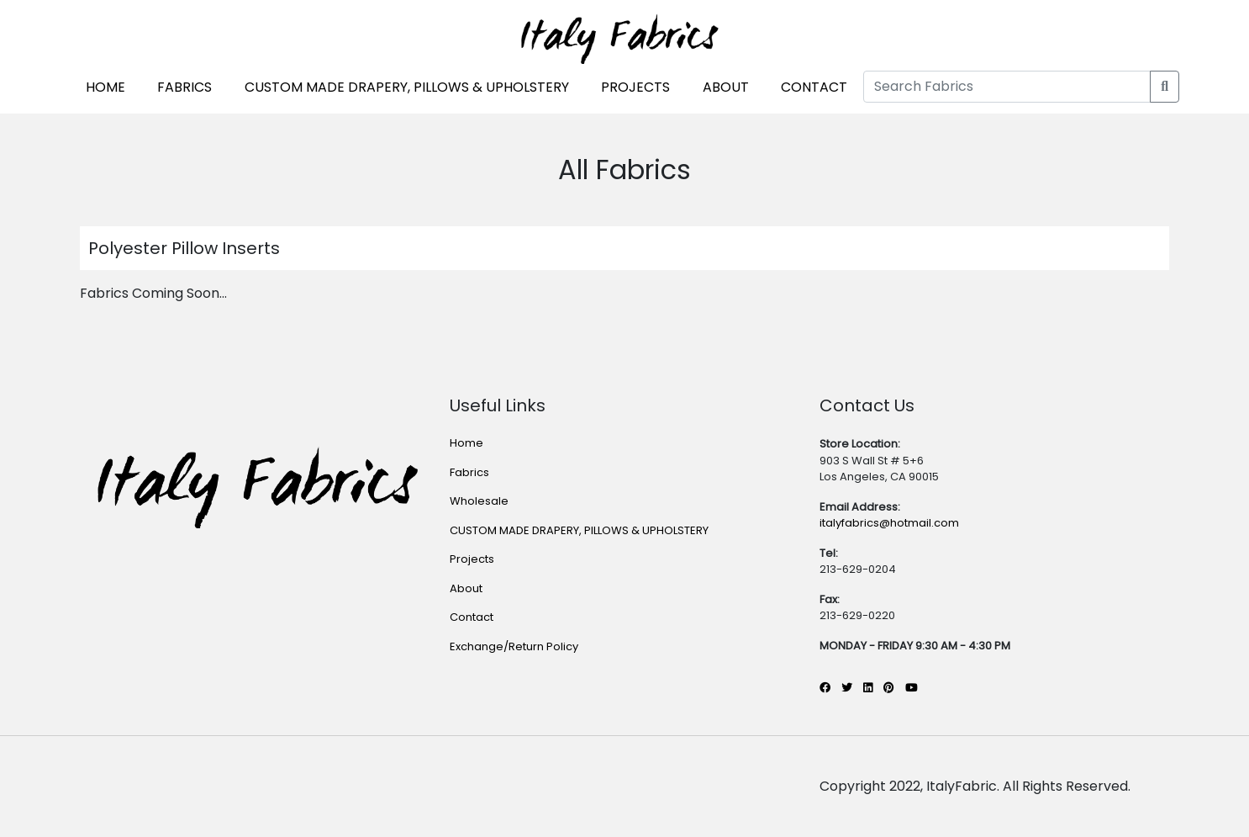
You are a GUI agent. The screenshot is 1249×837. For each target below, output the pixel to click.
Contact (471, 617)
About (466, 588)
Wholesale (479, 501)
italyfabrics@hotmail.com (889, 523)
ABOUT (726, 87)
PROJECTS (635, 87)
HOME (105, 87)
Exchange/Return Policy (514, 646)
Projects (472, 559)
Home (466, 443)
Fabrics (469, 472)
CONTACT (814, 87)
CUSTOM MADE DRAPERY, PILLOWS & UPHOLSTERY (407, 87)
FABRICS (184, 87)
